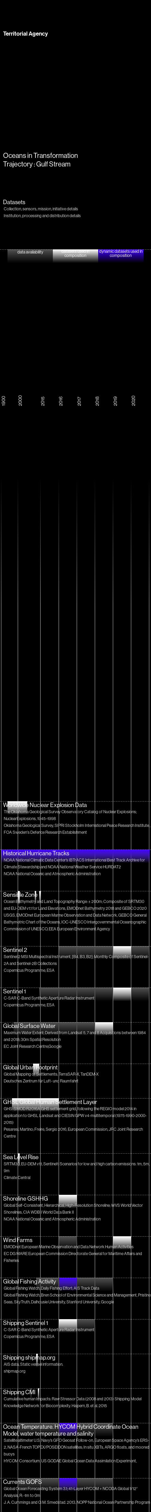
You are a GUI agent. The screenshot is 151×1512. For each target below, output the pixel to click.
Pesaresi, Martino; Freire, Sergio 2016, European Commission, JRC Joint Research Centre (73, 1133)
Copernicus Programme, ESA (29, 970)
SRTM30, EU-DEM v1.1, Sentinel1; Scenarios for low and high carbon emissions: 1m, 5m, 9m (77, 1167)
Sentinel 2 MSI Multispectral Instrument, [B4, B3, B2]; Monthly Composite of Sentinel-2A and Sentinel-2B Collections (76, 960)
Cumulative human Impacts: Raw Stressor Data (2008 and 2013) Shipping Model (72, 1398)
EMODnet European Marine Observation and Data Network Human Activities (69, 1246)
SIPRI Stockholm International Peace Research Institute (102, 825)
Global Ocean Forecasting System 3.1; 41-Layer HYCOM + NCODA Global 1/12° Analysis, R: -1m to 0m (71, 1492)
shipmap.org (15, 1371)
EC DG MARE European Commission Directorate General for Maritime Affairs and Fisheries (73, 1257)
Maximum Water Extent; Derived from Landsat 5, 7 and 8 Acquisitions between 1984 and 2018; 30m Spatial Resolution (75, 1036)
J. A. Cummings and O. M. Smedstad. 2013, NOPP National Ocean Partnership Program (77, 1502)
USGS (9, 915)
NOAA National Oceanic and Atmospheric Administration (52, 873)
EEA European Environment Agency (79, 928)
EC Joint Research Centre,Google (32, 1046)
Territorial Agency (25, 33)
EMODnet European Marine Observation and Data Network (66, 915)
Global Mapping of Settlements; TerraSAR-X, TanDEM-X (51, 1074)
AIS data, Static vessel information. (33, 1364)
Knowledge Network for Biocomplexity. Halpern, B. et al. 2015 (55, 1405)
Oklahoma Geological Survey (28, 825)
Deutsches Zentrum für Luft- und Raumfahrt (41, 1080)
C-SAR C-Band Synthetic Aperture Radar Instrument (49, 998)
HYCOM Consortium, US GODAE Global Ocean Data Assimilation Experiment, (70, 1460)
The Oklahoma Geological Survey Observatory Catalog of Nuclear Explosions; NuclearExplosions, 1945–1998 (70, 815)
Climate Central (17, 1177)
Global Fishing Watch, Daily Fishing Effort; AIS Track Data (51, 1288)
